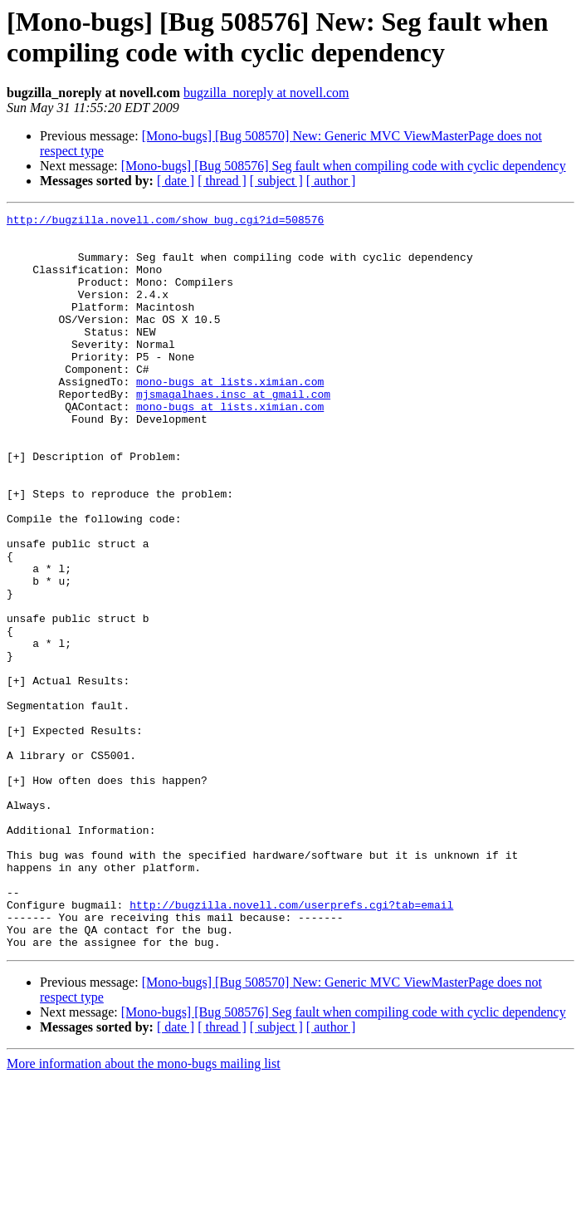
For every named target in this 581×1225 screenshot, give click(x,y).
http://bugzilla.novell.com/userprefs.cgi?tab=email (291, 1043)
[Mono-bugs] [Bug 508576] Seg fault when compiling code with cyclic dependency (343, 166)
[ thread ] (222, 181)
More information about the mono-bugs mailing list (144, 1210)
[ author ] (331, 181)
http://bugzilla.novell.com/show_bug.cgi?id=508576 (165, 221)
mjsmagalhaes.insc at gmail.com (233, 431)
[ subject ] (276, 181)
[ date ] (175, 181)
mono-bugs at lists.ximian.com (230, 416)
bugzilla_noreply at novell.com (266, 93)
